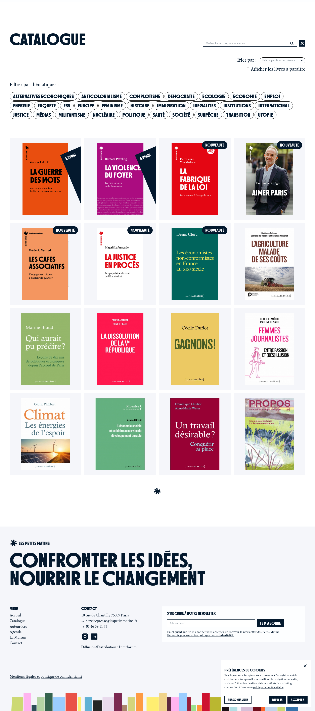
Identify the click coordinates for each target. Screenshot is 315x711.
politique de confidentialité (268, 687)
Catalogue (108, 9)
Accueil (15, 615)
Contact (208, 9)
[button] (305, 666)
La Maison (18, 637)
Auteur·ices (136, 9)
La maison (184, 9)
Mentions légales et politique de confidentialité (46, 676)
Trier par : (247, 60)
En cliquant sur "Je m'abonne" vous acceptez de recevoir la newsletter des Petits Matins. (223, 634)
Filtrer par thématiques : (34, 84)
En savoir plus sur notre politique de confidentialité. (200, 635)
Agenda (161, 9)
